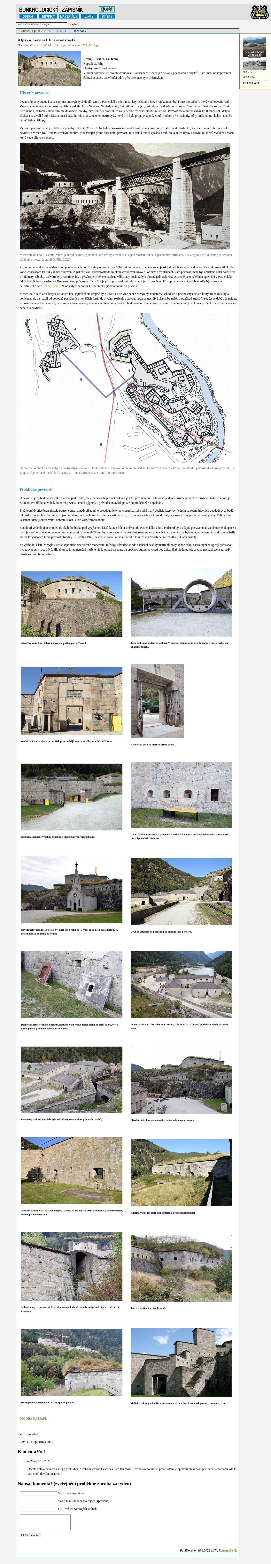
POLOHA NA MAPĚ (33, 1418)
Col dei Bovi (50, 286)
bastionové (74, 45)
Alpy (63, 45)
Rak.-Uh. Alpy (91, 45)
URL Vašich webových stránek (77, 1508)
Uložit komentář (30, 1538)
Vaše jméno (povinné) (71, 1493)
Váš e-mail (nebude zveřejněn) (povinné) (83, 1501)
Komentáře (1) (228, 1553)
